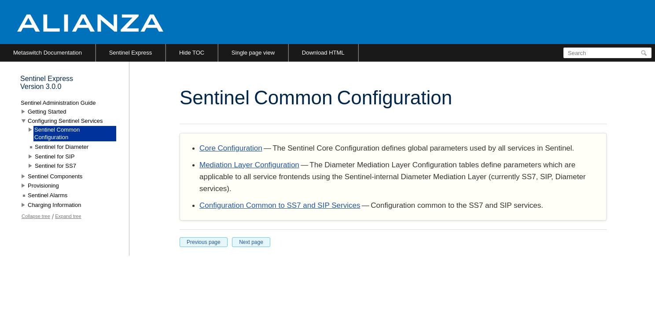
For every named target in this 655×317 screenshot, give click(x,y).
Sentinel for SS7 (55, 165)
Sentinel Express (130, 52)
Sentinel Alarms (47, 195)
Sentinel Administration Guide (58, 103)
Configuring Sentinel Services (65, 121)
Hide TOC (191, 52)
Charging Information (54, 205)
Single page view (253, 52)
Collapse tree (36, 216)
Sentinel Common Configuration (57, 133)
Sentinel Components (55, 176)
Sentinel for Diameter (61, 147)
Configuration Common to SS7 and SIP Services (279, 205)
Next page (251, 242)
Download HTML (323, 52)
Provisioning (43, 185)
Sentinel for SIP (54, 156)
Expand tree (68, 216)
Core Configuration (230, 148)
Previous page (204, 242)
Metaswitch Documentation (47, 52)
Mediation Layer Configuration (249, 165)
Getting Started (47, 111)
